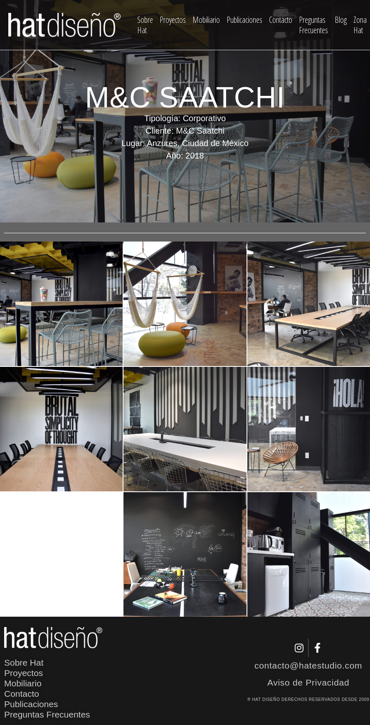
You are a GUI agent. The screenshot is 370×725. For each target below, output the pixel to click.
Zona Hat (360, 25)
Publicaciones (244, 19)
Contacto (280, 19)
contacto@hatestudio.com (308, 665)
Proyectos (173, 19)
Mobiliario (206, 19)
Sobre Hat (145, 25)
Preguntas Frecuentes (313, 25)
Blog (341, 19)
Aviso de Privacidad (308, 682)
